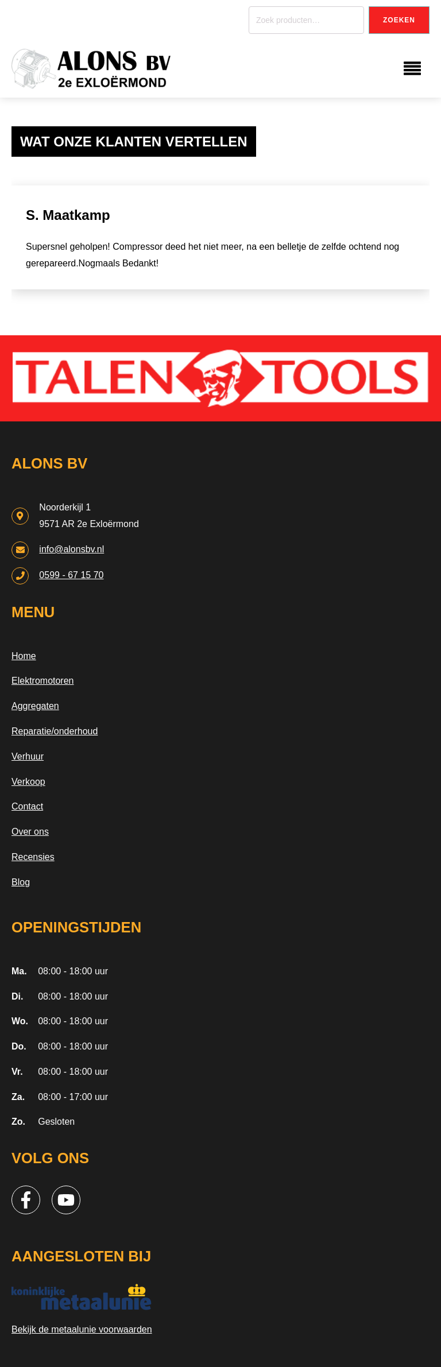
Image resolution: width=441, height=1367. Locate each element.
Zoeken (399, 20)
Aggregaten (35, 706)
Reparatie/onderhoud (54, 731)
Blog (20, 882)
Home (23, 656)
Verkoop (28, 782)
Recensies (33, 857)
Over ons (30, 832)
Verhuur (27, 756)
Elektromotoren (42, 681)
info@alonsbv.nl (71, 549)
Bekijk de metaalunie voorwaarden (81, 1329)
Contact (27, 806)
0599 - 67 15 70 (71, 575)
